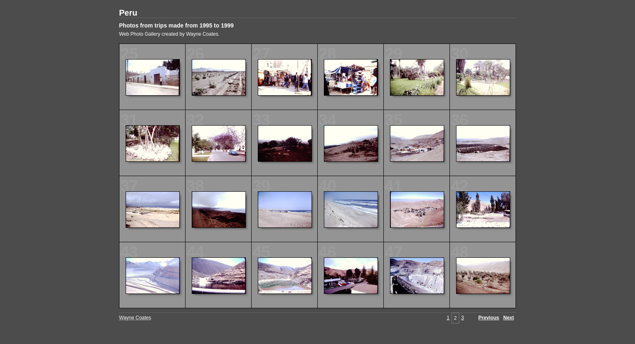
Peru (128, 12)
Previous (488, 318)
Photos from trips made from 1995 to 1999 (176, 25)
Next (508, 318)
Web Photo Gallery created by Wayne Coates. (169, 34)
